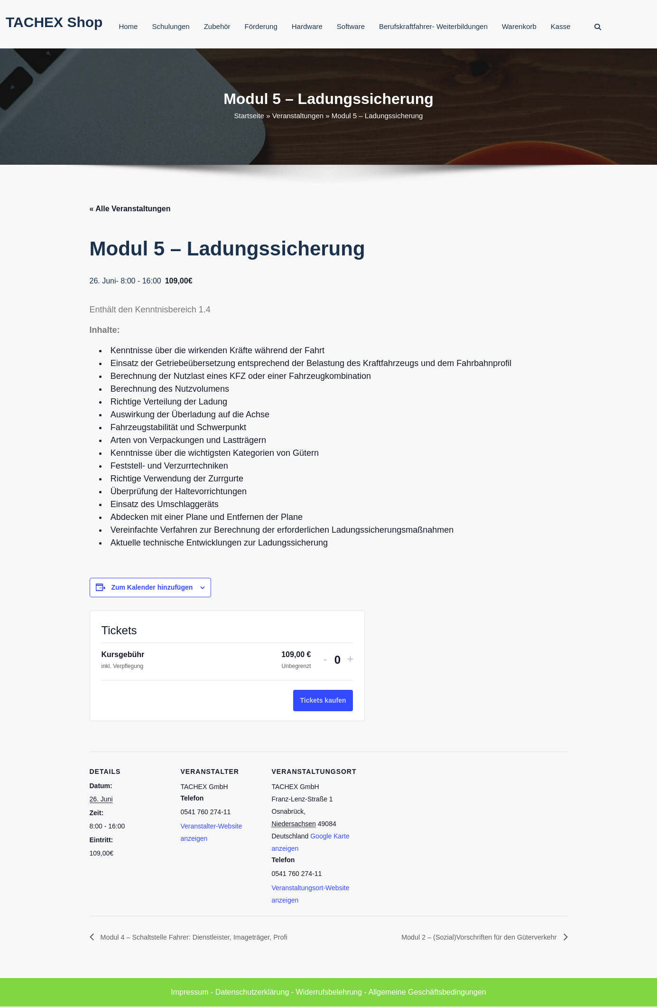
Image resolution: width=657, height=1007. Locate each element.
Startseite (249, 116)
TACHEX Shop (54, 22)
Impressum (189, 992)
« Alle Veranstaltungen (130, 209)
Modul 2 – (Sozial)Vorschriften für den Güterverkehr (471, 937)
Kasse (561, 26)
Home (128, 26)
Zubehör (217, 26)
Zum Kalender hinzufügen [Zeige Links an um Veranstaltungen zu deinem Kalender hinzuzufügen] (152, 587)
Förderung (261, 26)
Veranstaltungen (298, 116)
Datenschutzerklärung (252, 992)
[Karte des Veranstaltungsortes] (413, 817)
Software (351, 26)
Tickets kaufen (323, 700)
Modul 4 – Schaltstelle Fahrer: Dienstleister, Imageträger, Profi (204, 937)
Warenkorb (519, 26)
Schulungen (170, 26)
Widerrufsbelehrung (329, 992)
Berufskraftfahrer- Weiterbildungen (433, 26)
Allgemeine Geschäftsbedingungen (427, 992)
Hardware (307, 26)
